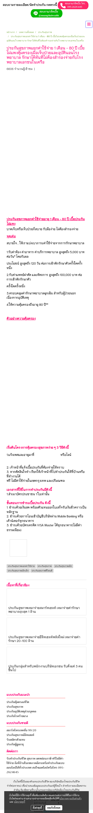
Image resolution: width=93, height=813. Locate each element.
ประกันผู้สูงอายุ (15, 744)
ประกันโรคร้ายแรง (17, 716)
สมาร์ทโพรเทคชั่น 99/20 (21, 730)
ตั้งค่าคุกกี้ (37, 807)
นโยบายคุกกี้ (19, 801)
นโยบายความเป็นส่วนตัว (70, 798)
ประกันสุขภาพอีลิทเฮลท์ (20, 734)
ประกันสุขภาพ (15, 706)
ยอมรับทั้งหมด (53, 807)
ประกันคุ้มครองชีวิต (18, 702)
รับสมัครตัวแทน (16, 739)
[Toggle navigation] (88, 24)
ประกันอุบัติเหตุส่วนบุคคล (21, 711)
